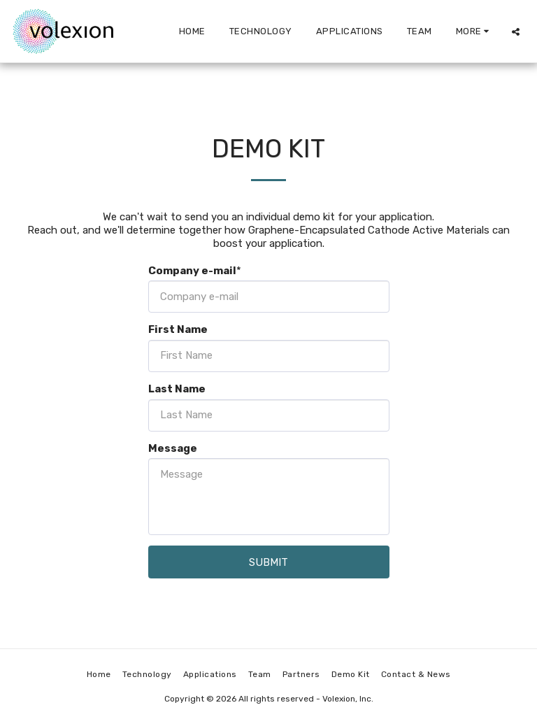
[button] (516, 31)
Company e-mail (192, 270)
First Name (178, 329)
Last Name (177, 389)
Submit (268, 562)
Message (172, 448)
